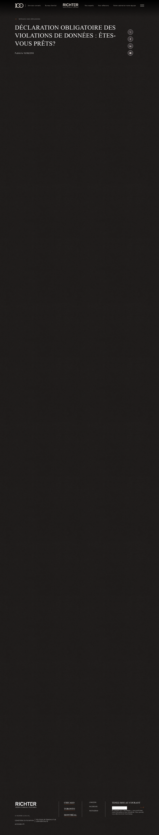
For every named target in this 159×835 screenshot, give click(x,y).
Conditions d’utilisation (24, 820)
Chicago (69, 802)
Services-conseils (34, 5)
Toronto (69, 809)
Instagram (93, 811)
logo (70, 4)
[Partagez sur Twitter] (130, 32)
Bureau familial (51, 5)
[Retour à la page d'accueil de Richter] (26, 804)
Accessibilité (19, 824)
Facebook (93, 806)
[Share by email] (130, 53)
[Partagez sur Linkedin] (130, 46)
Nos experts (89, 5)
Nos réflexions (103, 5)
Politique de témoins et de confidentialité (46, 820)
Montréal (70, 815)
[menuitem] (34, 5)
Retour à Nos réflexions (29, 19)
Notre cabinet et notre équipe (124, 5)
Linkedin (92, 802)
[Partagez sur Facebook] (130, 39)
